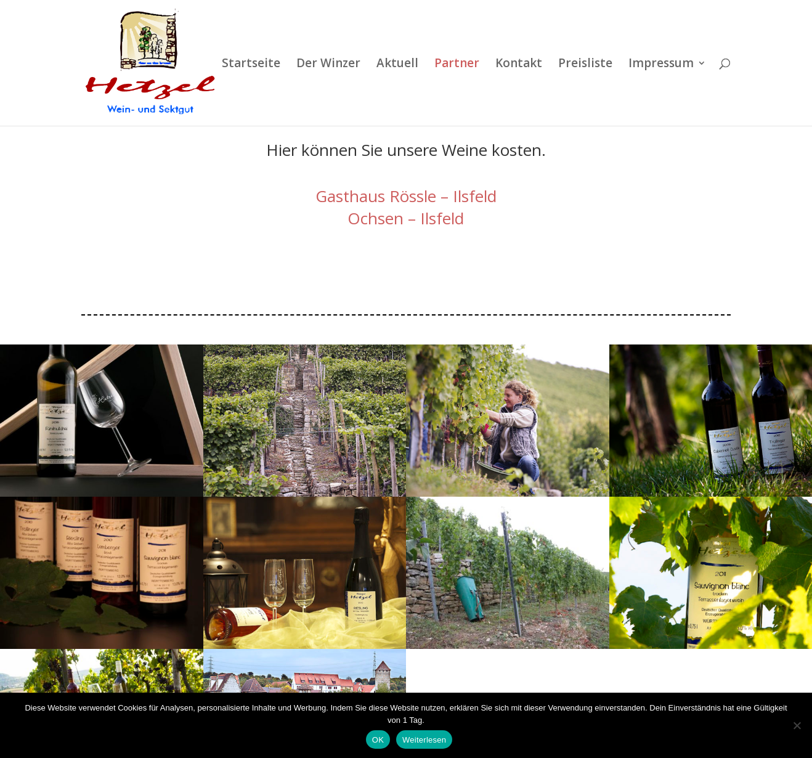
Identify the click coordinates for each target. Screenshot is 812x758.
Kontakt (518, 65)
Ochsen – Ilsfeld (405, 142)
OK (378, 739)
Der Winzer (328, 65)
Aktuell (397, 65)
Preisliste (585, 65)
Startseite (251, 65)
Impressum (661, 65)
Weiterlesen (424, 739)
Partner (456, 65)
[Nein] (796, 725)
